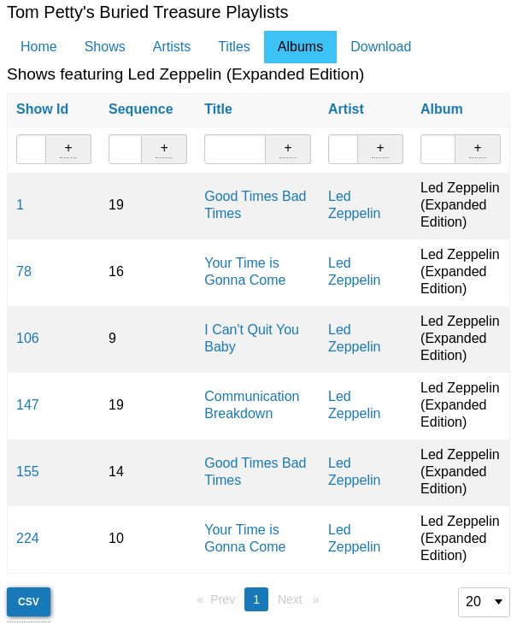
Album (441, 109)
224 (27, 538)
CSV (28, 602)
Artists (172, 46)
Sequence (141, 109)
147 (27, 405)
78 (24, 271)
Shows (105, 46)
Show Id (42, 109)
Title (218, 109)
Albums (300, 46)
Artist (346, 109)
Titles (234, 46)
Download (380, 46)
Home (39, 46)
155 (27, 471)
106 (27, 338)
